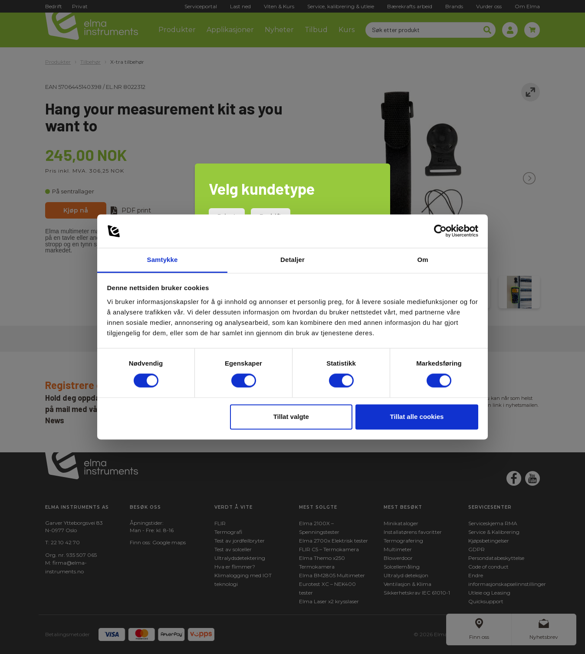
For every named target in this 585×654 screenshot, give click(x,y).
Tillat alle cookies (417, 416)
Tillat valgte (291, 416)
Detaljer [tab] (292, 259)
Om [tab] (422, 259)
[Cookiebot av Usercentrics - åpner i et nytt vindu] (440, 231)
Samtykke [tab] (162, 259)
